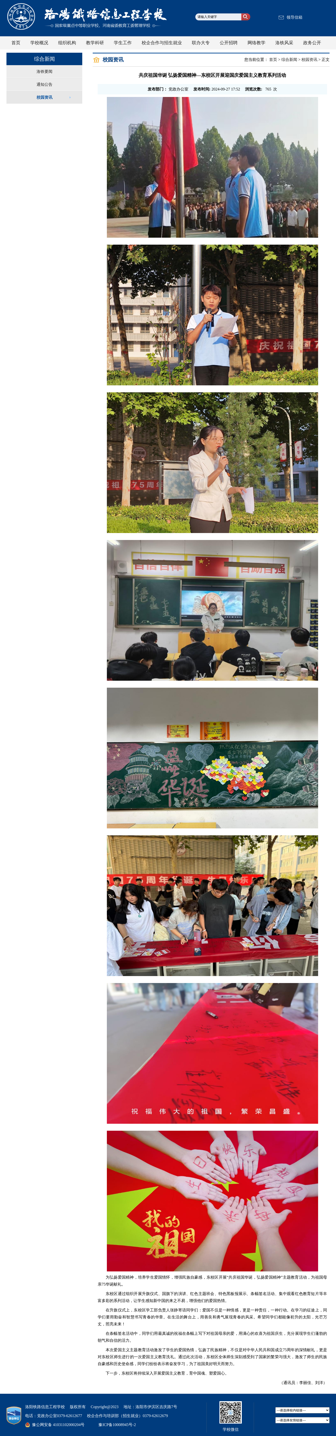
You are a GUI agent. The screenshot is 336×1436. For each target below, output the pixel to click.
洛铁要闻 (44, 71)
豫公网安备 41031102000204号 (58, 1425)
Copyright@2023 (105, 1407)
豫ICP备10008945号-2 (117, 1425)
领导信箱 (294, 17)
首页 (273, 59)
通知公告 (44, 84)
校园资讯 (44, 97)
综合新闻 (289, 59)
